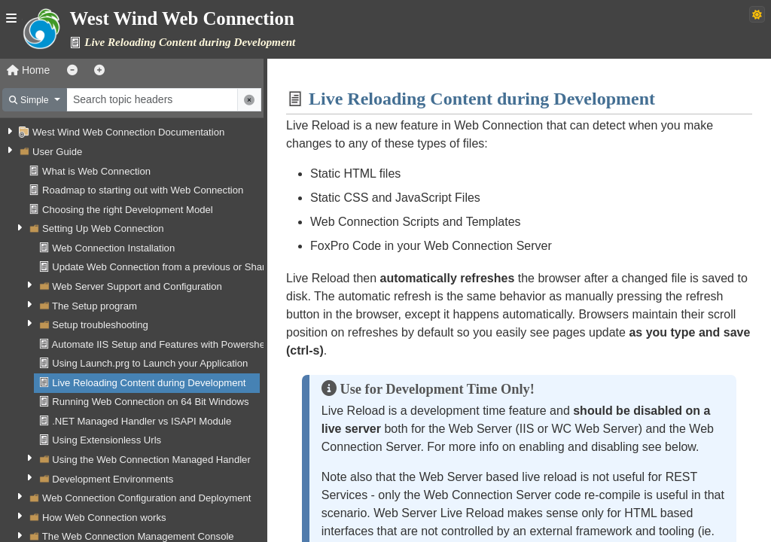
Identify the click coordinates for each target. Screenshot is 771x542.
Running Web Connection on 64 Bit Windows (150, 401)
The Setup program (94, 306)
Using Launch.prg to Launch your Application (150, 363)
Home (28, 70)
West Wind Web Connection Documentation (128, 132)
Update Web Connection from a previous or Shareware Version (190, 267)
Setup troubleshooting (100, 324)
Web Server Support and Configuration (137, 286)
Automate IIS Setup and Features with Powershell (160, 344)
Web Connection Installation (113, 248)
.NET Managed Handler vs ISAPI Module (141, 421)
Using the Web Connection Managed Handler (151, 459)
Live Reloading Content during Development (148, 382)
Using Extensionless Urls (106, 440)
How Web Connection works (104, 517)
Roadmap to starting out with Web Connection (142, 190)
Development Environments (112, 479)
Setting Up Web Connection (103, 228)
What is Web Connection (96, 171)
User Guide (57, 151)
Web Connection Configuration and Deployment (146, 498)
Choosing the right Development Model (127, 209)
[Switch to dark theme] (757, 14)
